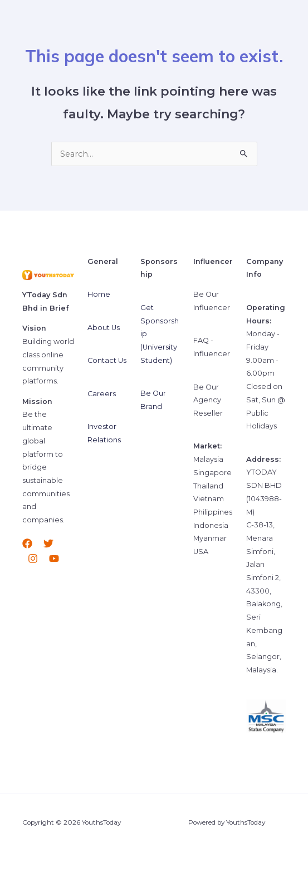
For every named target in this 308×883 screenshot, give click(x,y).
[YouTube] (54, 558)
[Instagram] (33, 558)
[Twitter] (48, 543)
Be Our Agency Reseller (208, 400)
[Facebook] (27, 543)
